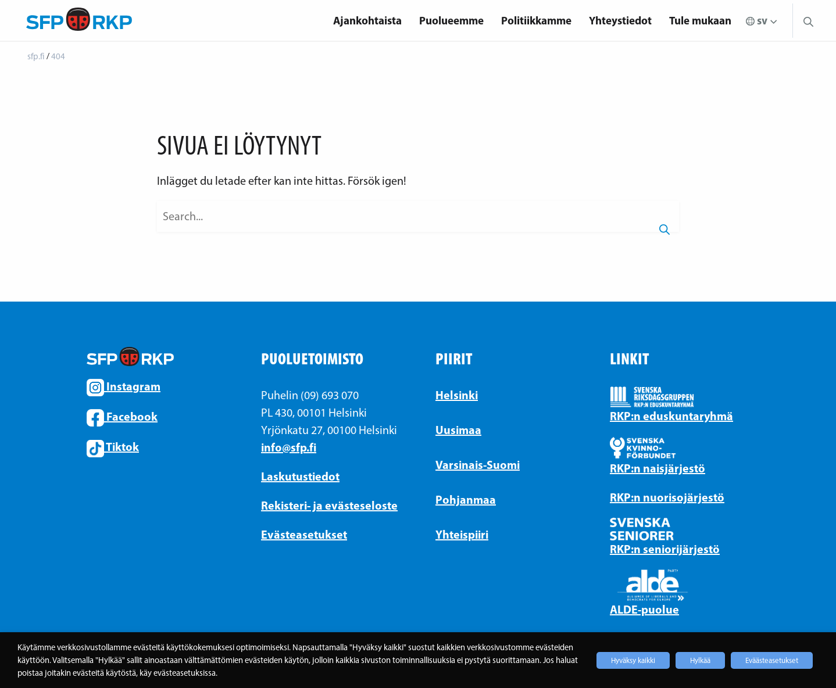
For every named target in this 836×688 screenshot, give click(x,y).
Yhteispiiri (461, 534)
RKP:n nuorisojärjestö (667, 497)
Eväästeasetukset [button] (771, 660)
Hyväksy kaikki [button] (633, 660)
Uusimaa (458, 429)
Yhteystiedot (620, 20)
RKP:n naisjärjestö (657, 468)
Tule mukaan (700, 20)
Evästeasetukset (304, 534)
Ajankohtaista (367, 20)
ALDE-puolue (644, 609)
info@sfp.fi (288, 447)
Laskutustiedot (300, 476)
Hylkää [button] (700, 660)
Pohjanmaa (465, 499)
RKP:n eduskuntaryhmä (671, 415)
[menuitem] (367, 20)
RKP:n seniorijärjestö (665, 549)
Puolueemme (451, 20)
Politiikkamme (536, 20)
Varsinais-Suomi (477, 464)
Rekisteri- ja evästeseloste (329, 505)
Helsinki (456, 395)
